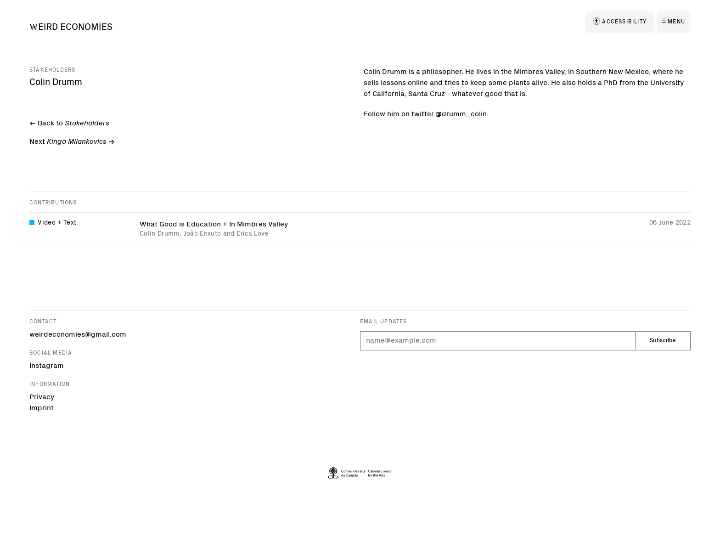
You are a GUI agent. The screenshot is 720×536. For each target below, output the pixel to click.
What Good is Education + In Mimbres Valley (214, 225)
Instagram (46, 366)
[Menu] (674, 22)
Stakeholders (52, 70)
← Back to (68, 124)
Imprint (41, 408)
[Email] (498, 340)
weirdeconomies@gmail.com (77, 335)
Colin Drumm (160, 235)
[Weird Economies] (70, 28)
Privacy (41, 397)
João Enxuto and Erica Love (226, 235)
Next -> (71, 143)
